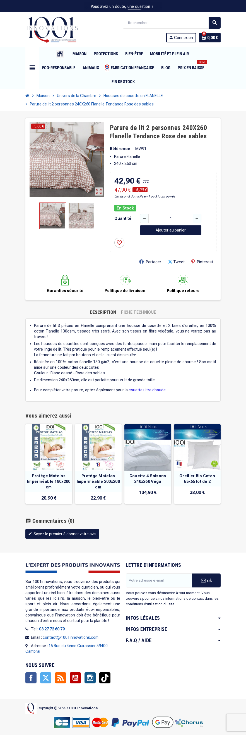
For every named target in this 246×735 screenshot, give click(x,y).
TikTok (104, 677)
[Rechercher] (171, 23)
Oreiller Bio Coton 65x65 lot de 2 (197, 479)
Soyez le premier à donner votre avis (62, 534)
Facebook (31, 677)
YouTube (75, 677)
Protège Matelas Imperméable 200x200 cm (98, 481)
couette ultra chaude (147, 390)
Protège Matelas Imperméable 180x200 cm (48, 481)
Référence (120, 148)
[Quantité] (170, 218)
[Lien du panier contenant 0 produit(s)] (210, 37)
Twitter (45, 677)
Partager (150, 261)
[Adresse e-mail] (159, 580)
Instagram (90, 677)
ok (206, 580)
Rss (60, 677)
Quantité (122, 218)
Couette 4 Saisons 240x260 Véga (147, 479)
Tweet (176, 261)
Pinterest (202, 261)
